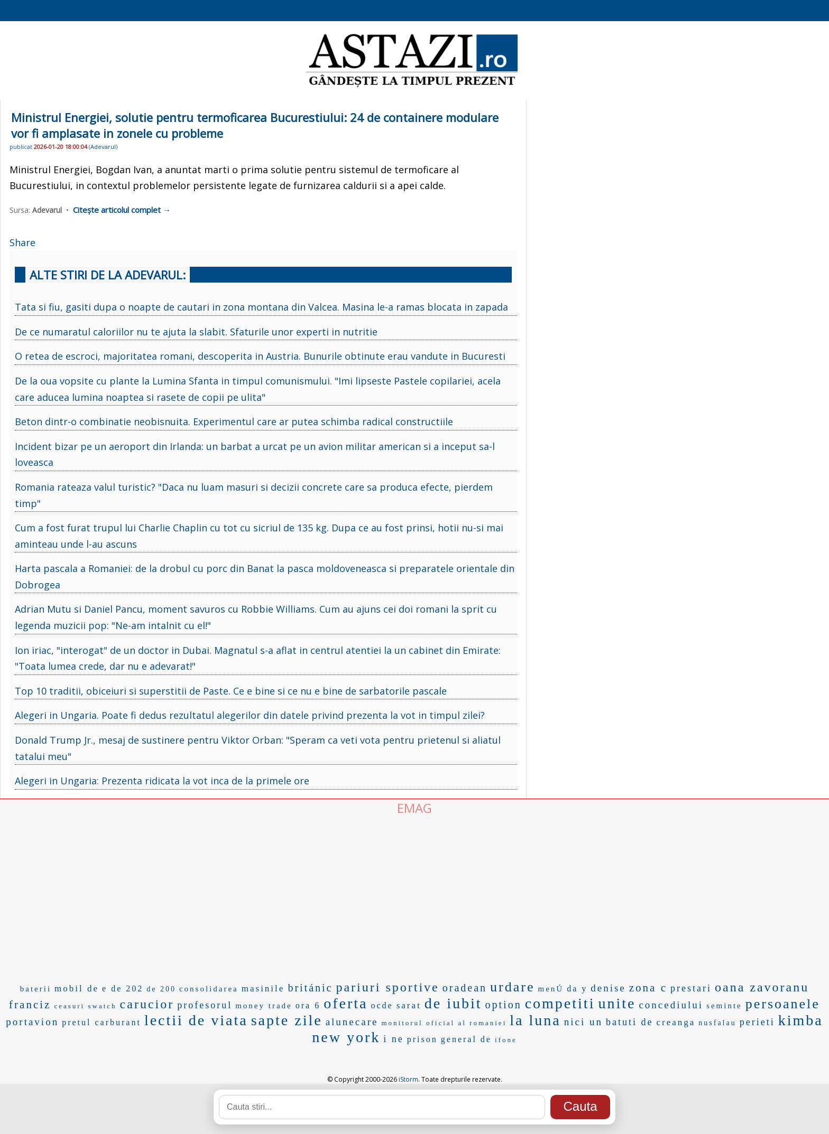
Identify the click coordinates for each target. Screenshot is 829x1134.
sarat (409, 1005)
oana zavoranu (762, 987)
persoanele (782, 1003)
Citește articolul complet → (122, 209)
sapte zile (287, 1020)
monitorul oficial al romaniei (443, 1023)
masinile (263, 988)
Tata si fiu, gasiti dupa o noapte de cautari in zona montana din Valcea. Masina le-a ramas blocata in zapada (261, 307)
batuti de (629, 1022)
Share (22, 242)
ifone (506, 1040)
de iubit (453, 1003)
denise (608, 988)
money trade (263, 1005)
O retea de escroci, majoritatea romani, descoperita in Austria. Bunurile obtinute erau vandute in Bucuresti (260, 356)
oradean (465, 988)
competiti (560, 1003)
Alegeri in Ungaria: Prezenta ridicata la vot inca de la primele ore (162, 780)
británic (310, 988)
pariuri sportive (387, 987)
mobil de (76, 988)
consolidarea (208, 989)
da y (577, 988)
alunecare (352, 1021)
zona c (648, 987)
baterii (35, 989)
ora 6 (308, 1005)
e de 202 (122, 988)
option (503, 1004)
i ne (393, 1039)
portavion (32, 1021)
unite (616, 1003)
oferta (345, 1003)
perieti (757, 1022)
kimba (800, 1020)
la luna (535, 1020)
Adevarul (103, 147)
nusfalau (717, 1023)
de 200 (161, 989)
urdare (512, 987)
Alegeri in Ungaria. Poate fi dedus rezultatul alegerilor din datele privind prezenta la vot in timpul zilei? (250, 715)
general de (466, 1039)
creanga (675, 1022)
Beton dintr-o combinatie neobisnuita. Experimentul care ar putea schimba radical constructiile (234, 421)
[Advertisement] (414, 896)
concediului (671, 1004)
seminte (724, 1005)
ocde (382, 1005)
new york (346, 1037)
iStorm (408, 1079)
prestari (691, 988)
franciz (30, 1004)
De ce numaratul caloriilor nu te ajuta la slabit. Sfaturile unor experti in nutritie (196, 331)
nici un (583, 1021)
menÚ (551, 989)
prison (422, 1039)
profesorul (204, 1005)
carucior (147, 1004)
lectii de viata (196, 1020)
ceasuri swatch (85, 1006)
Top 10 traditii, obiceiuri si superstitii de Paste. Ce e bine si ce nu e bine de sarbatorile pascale (231, 691)
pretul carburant (101, 1022)
